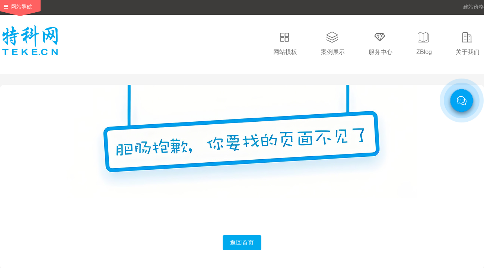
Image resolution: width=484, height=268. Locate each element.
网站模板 (285, 52)
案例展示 (333, 52)
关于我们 (468, 52)
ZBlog (424, 52)
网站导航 (21, 7)
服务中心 (380, 52)
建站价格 (473, 7)
